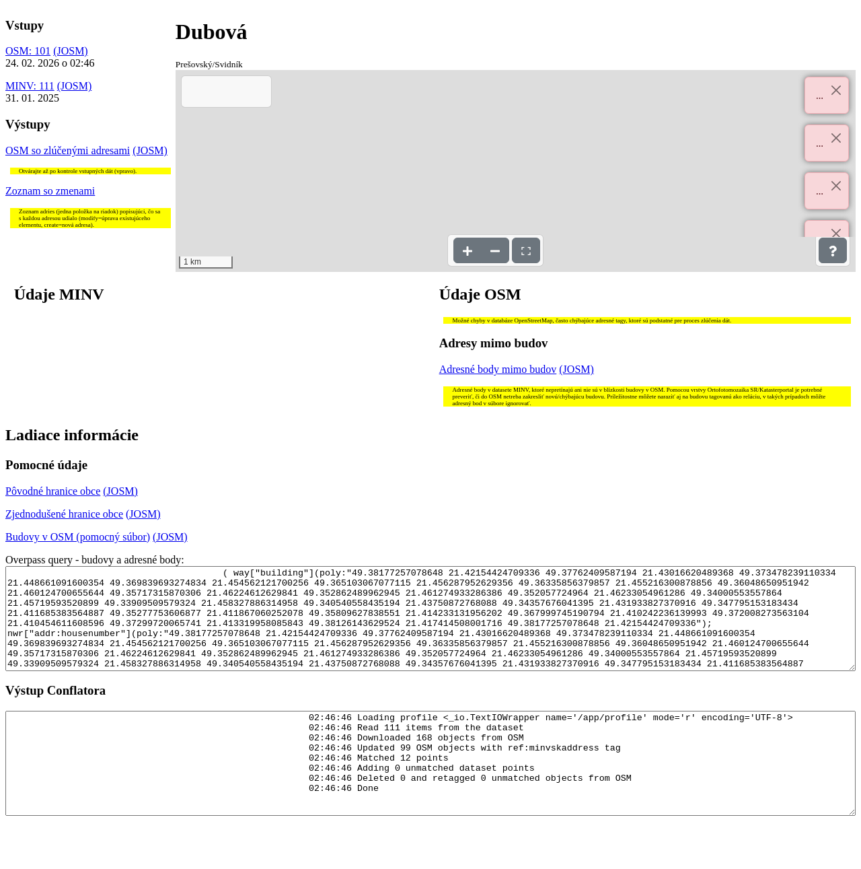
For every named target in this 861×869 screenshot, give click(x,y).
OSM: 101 (27, 51)
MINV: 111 (29, 86)
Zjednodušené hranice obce (64, 514)
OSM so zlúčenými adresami (67, 150)
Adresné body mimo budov (498, 369)
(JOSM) (70, 51)
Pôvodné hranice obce (52, 491)
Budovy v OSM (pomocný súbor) (77, 537)
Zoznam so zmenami (50, 191)
